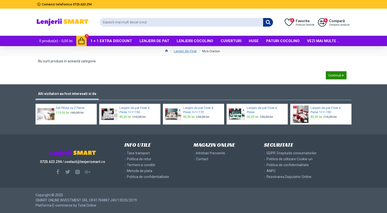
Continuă (334, 75)
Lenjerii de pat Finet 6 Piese (262, 110)
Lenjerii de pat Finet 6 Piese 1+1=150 (134, 110)
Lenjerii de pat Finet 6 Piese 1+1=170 (198, 110)
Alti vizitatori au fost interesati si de (67, 94)
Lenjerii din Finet (185, 51)
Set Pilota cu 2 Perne (70, 108)
